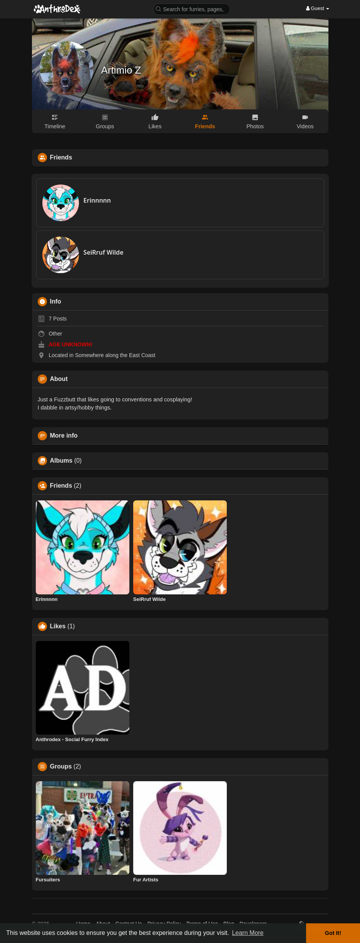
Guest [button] (318, 8)
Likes (58, 626)
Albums (61, 461)
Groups (61, 766)
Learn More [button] (248, 933)
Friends (61, 486)
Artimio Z (121, 70)
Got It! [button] (333, 933)
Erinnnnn (97, 200)
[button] (192, 8)
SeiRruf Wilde (104, 252)
